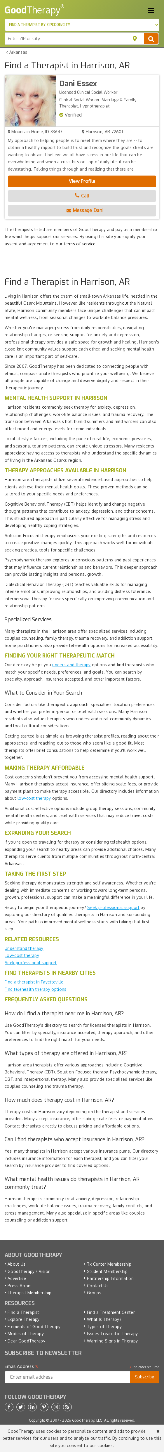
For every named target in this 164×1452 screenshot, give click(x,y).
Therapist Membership (29, 1292)
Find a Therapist (23, 1312)
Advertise (17, 1278)
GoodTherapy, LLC (87, 1420)
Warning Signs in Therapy (112, 1340)
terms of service (80, 243)
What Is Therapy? (104, 1319)
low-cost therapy (34, 798)
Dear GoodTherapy (26, 1340)
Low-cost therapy (22, 955)
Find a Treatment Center (111, 1312)
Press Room (20, 1285)
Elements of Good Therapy (34, 1326)
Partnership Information (110, 1278)
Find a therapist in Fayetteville (34, 981)
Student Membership (107, 1271)
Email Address (22, 1366)
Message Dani (85, 210)
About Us (16, 1264)
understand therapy (71, 664)
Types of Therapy (104, 1326)
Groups (94, 1292)
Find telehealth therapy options (35, 989)
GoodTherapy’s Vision (29, 1271)
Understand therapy (24, 948)
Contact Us (98, 1285)
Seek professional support (113, 907)
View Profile (82, 181)
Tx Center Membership (109, 1264)
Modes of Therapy (26, 1333)
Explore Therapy (24, 1319)
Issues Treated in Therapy (112, 1333)
